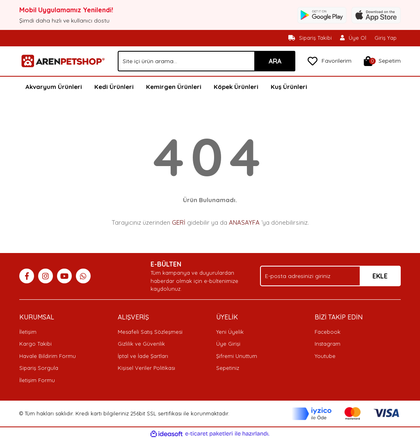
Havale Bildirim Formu (47, 356)
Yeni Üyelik (230, 331)
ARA (275, 61)
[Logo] (62, 60)
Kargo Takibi (35, 343)
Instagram (327, 343)
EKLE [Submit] (380, 276)
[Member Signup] (353, 38)
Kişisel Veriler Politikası (146, 368)
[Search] (206, 61)
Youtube (325, 356)
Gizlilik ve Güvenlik (141, 343)
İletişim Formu (37, 380)
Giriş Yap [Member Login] (385, 37)
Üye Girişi (228, 343)
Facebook (327, 331)
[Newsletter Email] (330, 276)
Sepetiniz (227, 368)
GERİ (178, 222)
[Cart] (382, 61)
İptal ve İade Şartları (143, 356)
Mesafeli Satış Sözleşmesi (150, 331)
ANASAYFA (244, 222)
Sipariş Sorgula (38, 368)
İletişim (28, 331)
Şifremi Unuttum (236, 356)
